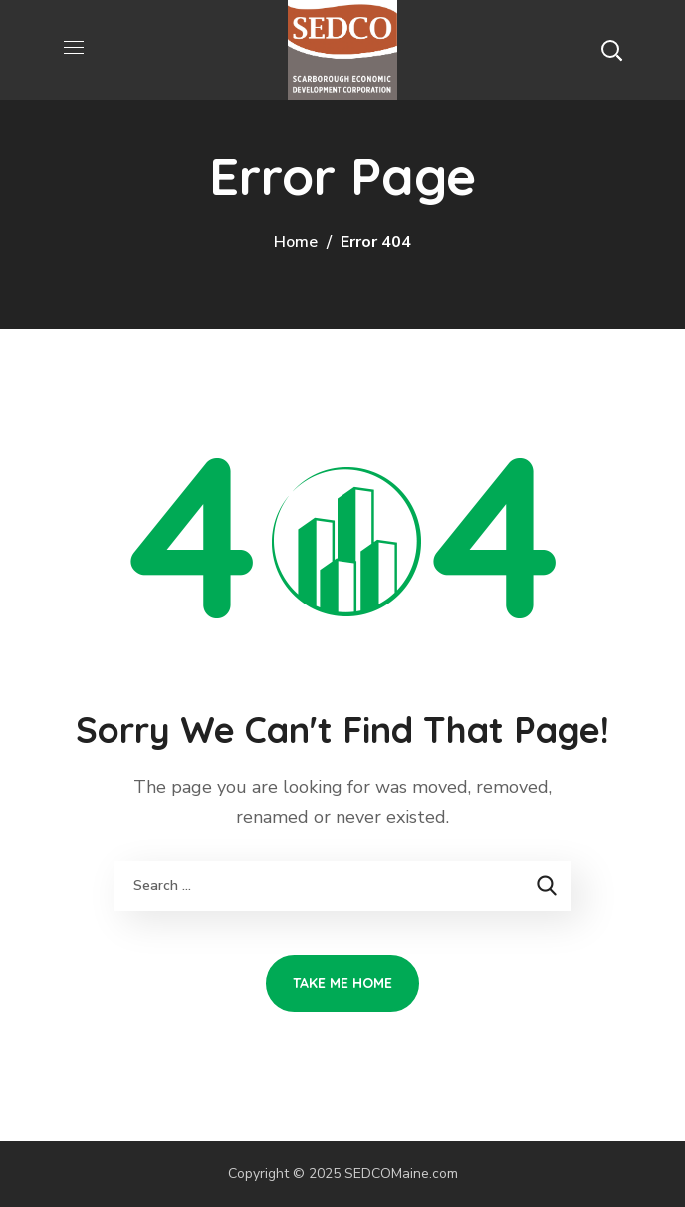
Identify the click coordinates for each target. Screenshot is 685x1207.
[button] (611, 50)
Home (296, 242)
